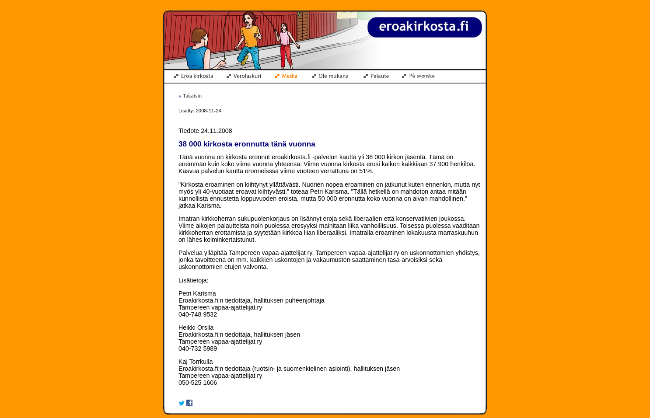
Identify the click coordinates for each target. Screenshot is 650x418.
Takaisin (192, 95)
